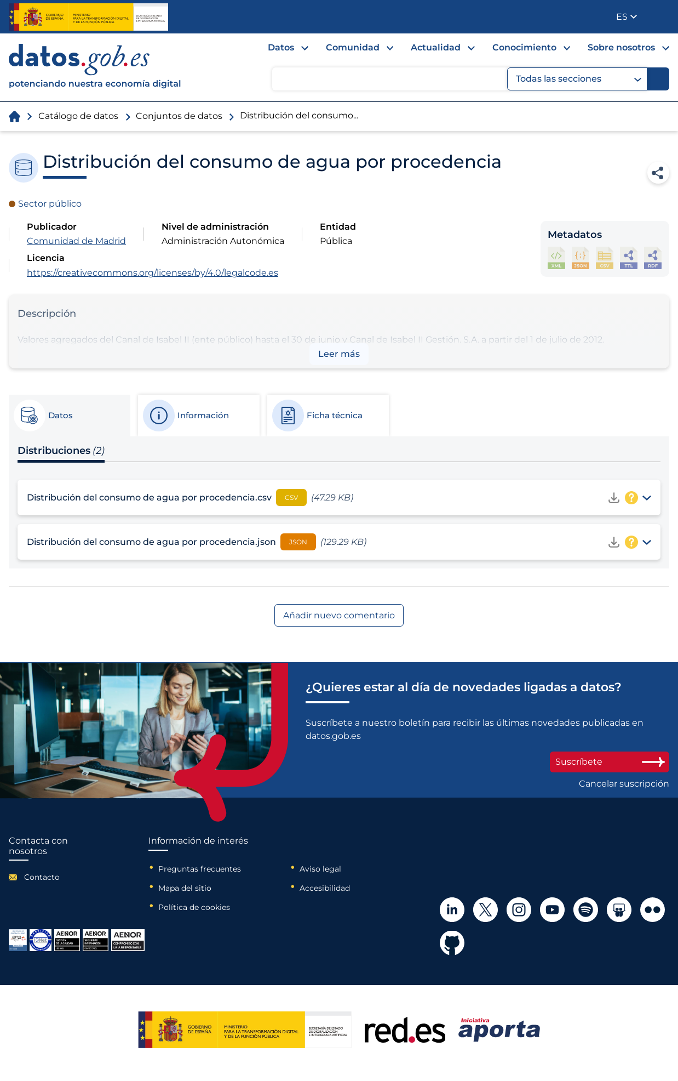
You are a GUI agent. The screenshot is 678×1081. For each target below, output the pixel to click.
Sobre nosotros (621, 47)
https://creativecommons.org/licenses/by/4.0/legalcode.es (152, 273)
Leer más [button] (339, 354)
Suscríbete (609, 761)
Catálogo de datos (78, 116)
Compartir (658, 173)
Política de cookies (194, 907)
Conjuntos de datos (179, 116)
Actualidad (436, 47)
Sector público (50, 203)
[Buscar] (658, 78)
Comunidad (353, 47)
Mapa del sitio (184, 888)
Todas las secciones (578, 79)
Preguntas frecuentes (199, 869)
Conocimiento (524, 47)
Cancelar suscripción (624, 784)
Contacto (42, 877)
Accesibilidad (325, 888)
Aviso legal (320, 869)
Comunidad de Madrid (76, 241)
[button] (626, 17)
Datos (281, 47)
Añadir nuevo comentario (339, 615)
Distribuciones (61, 451)
